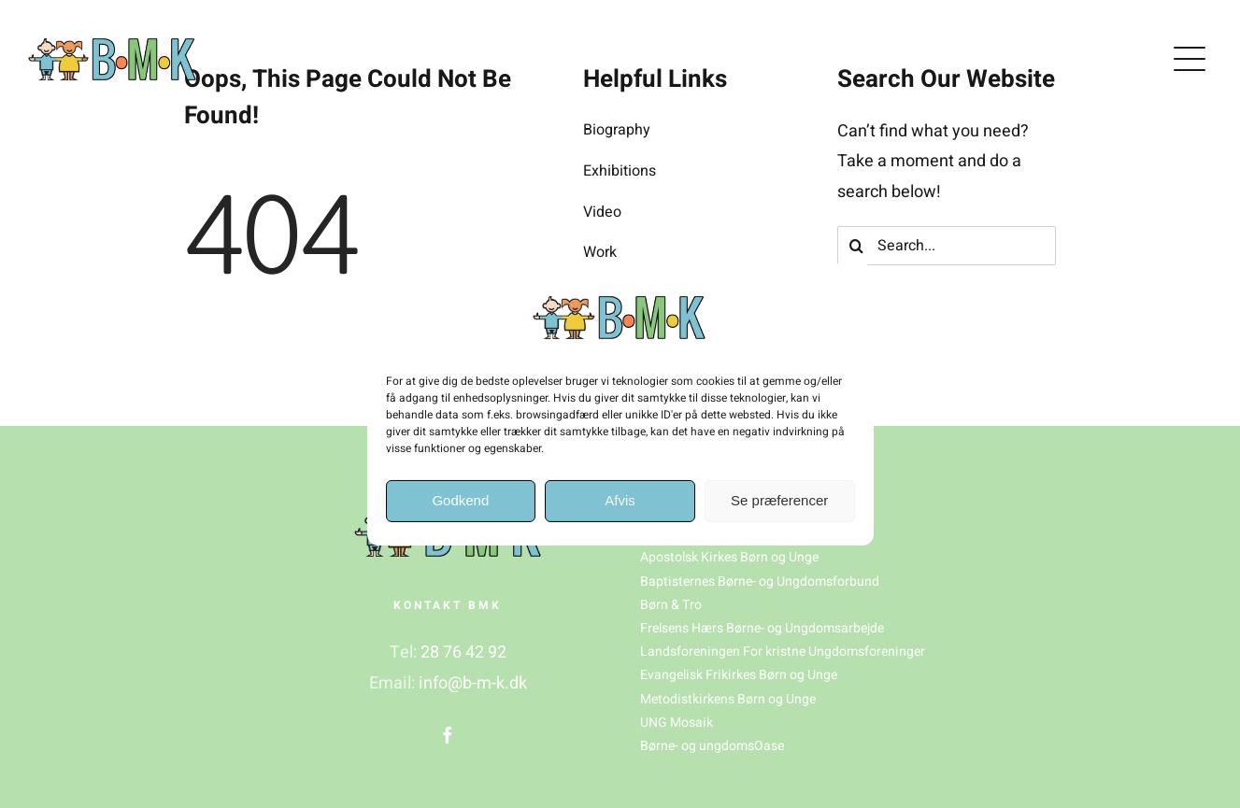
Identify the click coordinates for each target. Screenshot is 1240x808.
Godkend (460, 500)
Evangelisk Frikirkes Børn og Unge (738, 675)
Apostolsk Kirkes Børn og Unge (729, 557)
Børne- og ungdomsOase (712, 746)
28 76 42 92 (463, 652)
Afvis (620, 500)
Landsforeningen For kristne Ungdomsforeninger (782, 651)
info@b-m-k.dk (473, 683)
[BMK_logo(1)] (112, 46)
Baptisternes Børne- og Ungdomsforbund (759, 581)
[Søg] (857, 245)
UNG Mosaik (676, 722)
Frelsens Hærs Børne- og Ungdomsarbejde (762, 628)
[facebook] (447, 735)
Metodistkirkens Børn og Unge (728, 699)
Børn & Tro (671, 605)
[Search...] (947, 245)
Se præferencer (779, 500)
